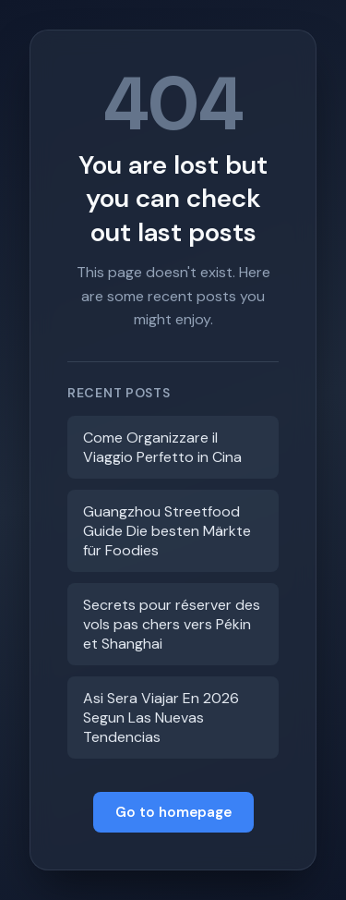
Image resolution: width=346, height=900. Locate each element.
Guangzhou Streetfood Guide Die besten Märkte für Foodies (167, 531)
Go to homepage (173, 812)
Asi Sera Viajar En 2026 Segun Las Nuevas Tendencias (161, 717)
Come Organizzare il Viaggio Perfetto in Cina (162, 447)
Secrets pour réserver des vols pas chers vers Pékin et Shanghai (171, 624)
